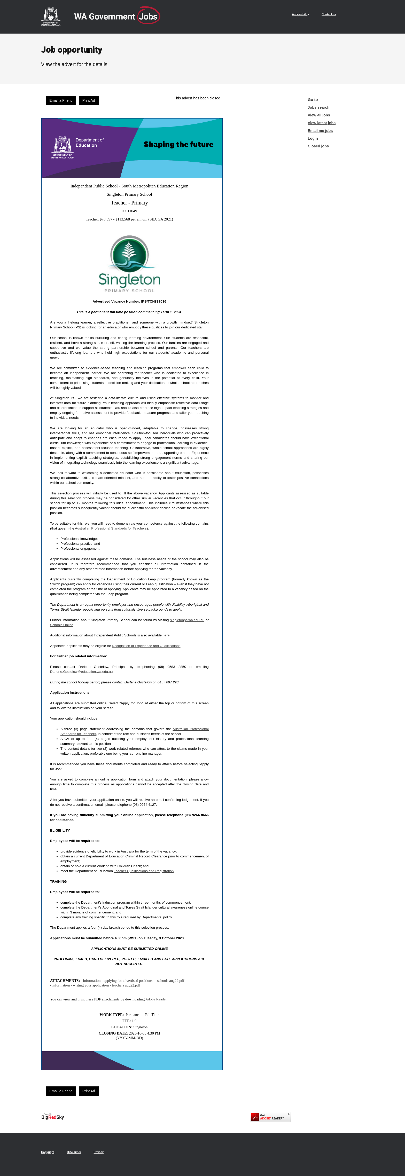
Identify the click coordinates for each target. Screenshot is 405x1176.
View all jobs (319, 115)
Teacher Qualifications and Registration (144, 871)
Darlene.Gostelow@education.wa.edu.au (81, 672)
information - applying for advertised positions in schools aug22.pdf (133, 980)
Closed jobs (318, 146)
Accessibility (300, 14)
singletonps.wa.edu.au (187, 620)
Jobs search (319, 107)
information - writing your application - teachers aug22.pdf (96, 985)
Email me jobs (320, 131)
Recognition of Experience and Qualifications (146, 646)
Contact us (329, 14)
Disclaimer (74, 1152)
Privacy (99, 1152)
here (166, 635)
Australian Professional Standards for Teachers (111, 528)
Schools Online (61, 625)
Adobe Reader (156, 999)
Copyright (47, 1152)
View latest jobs (322, 123)
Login (313, 138)
